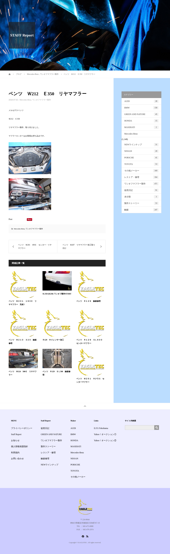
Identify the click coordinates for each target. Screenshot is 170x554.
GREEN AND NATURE (141, 114)
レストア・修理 (141, 177)
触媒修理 (45, 458)
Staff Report (113, 4)
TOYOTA (141, 164)
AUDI (141, 101)
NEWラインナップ (141, 144)
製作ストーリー (141, 203)
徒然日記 (141, 190)
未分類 (141, 196)
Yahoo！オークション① (105, 434)
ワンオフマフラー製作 (41, 100)
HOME (85, 4)
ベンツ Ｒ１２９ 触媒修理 (88, 301)
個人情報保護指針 (19, 446)
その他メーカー (141, 170)
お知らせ (126, 4)
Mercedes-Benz (25, 100)
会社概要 (139, 4)
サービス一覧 (98, 4)
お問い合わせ (153, 4)
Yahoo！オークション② (105, 440)
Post (10, 219)
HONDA (141, 120)
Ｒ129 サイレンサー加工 (53, 340)
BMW (141, 107)
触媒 (141, 209)
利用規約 (15, 452)
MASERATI (141, 127)
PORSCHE (141, 157)
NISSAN (141, 151)
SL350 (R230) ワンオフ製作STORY (56, 294)
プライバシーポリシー (21, 428)
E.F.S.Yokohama (101, 428)
